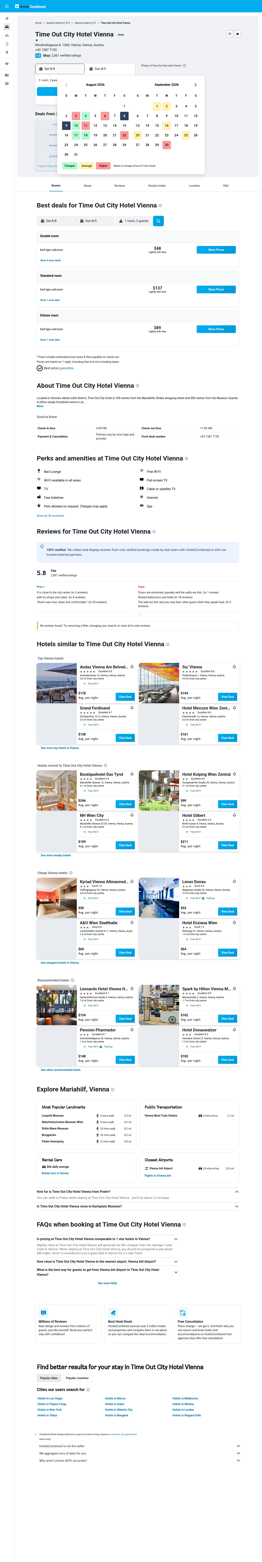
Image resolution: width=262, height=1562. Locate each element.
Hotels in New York (50, 1409)
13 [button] (105, 126)
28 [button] (114, 145)
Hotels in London (183, 1409)
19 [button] (95, 135)
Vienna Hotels (82, 23)
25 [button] (85, 145)
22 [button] (124, 135)
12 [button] (95, 126)
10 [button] (76, 126)
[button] (6, 6)
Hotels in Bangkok (116, 1415)
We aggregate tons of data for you (140, 1453)
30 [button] (66, 155)
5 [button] (95, 116)
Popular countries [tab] (77, 1378)
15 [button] (124, 126)
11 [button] (85, 126)
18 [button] (85, 135)
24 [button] (76, 145)
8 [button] (124, 116)
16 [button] (66, 135)
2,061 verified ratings (66, 55)
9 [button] (66, 126)
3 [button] (76, 116)
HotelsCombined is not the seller (140, 1446)
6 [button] (105, 116)
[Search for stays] (7, 27)
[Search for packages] (7, 44)
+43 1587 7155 (46, 50)
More (40, 406)
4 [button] (85, 116)
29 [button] (124, 145)
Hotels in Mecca (115, 1398)
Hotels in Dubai (114, 1404)
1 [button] (124, 106)
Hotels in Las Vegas (50, 1398)
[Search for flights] (7, 19)
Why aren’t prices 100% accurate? (140, 1460)
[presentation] (184, 65)
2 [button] (66, 116)
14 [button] (114, 126)
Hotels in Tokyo (47, 1415)
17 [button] (76, 135)
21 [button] (114, 135)
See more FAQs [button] (107, 1283)
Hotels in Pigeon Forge (52, 1404)
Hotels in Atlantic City (118, 1409)
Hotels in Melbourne (185, 1398)
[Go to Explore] (7, 52)
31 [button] (76, 155)
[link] (60, 748)
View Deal (125, 696)
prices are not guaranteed (123, 1434)
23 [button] (66, 145)
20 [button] (105, 135)
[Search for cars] (7, 35)
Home (38, 23)
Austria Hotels (54, 23)
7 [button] (114, 116)
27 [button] (105, 145)
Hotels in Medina (183, 1404)
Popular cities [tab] (49, 1378)
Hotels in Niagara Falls (187, 1415)
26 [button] (95, 145)
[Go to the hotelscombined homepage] (30, 6)
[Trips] (7, 64)
